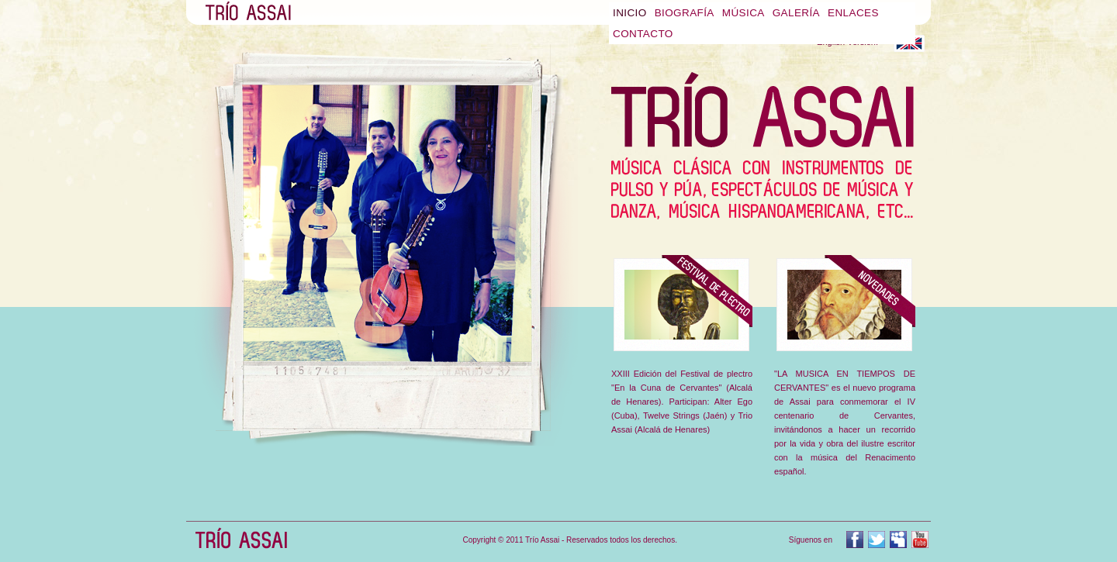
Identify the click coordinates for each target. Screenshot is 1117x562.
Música (743, 13)
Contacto (643, 34)
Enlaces (853, 13)
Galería (796, 13)
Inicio (630, 13)
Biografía (684, 13)
